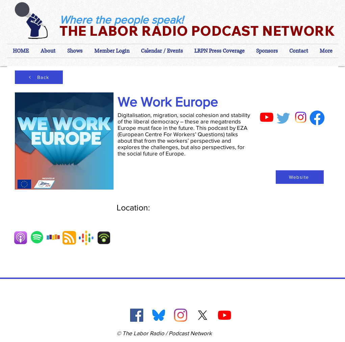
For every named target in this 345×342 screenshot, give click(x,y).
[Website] (300, 177)
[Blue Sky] (158, 315)
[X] (202, 315)
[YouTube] (224, 315)
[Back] (39, 77)
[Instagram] (180, 315)
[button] (112, 51)
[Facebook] (136, 315)
